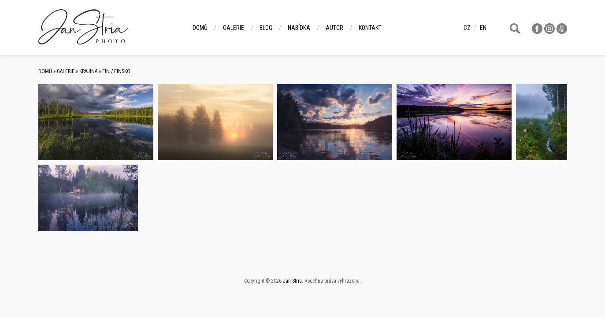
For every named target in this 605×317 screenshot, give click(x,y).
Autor (334, 27)
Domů (200, 27)
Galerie (233, 27)
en (483, 27)
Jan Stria (292, 281)
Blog (266, 27)
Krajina (88, 71)
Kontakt (370, 27)
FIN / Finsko (116, 71)
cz (467, 27)
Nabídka (299, 27)
